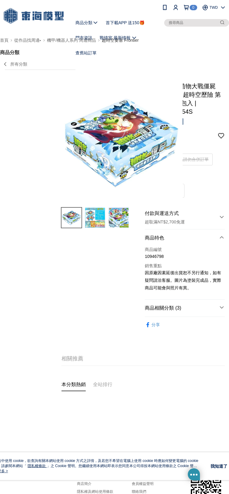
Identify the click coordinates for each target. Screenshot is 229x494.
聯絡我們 (139, 491)
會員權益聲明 (143, 484)
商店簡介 (84, 484)
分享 (152, 325)
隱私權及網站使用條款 (95, 491)
